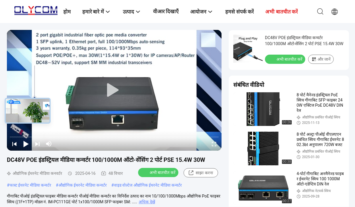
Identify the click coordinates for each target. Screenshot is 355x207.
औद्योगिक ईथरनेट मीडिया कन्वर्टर (82, 185)
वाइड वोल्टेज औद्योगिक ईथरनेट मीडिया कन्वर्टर (148, 185)
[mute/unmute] (49, 143)
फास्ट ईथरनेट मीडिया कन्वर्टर (30, 185)
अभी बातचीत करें (158, 172)
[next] (37, 143)
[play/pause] (26, 143)
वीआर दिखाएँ (166, 11)
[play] (114, 90)
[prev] (14, 143)
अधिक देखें (147, 202)
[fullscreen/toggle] (214, 143)
